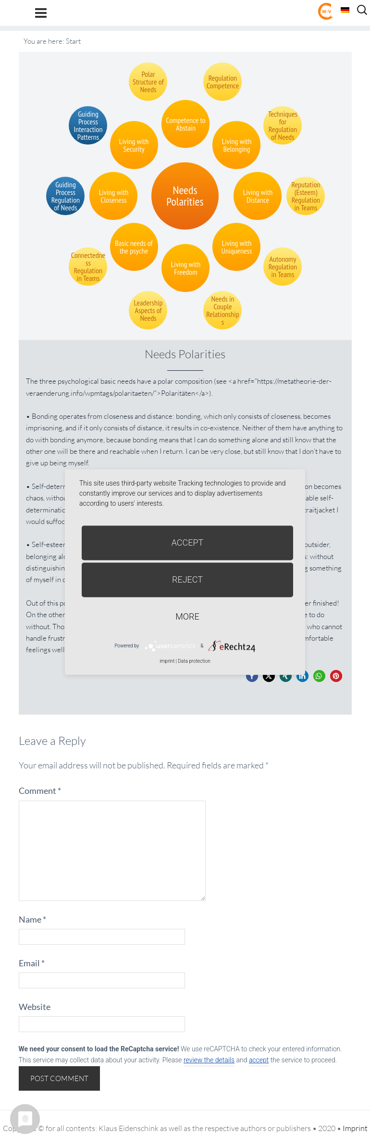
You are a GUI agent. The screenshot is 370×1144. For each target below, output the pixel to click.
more (187, 616)
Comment (40, 790)
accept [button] (259, 1060)
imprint (167, 661)
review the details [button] (209, 1060)
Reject (187, 579)
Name (32, 919)
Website (34, 1006)
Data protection (194, 661)
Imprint (355, 1128)
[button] (252, 676)
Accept (188, 542)
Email (32, 963)
